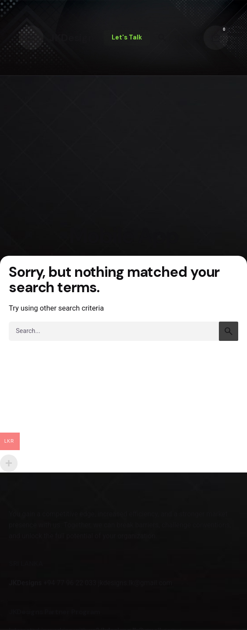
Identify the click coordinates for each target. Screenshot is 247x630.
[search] (228, 331)
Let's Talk (127, 37)
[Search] (162, 37)
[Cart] (215, 37)
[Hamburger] (31, 37)
